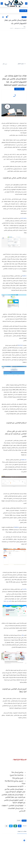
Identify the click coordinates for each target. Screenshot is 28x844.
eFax (23, 635)
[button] (20, 826)
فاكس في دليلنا (8, 601)
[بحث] (2, 3)
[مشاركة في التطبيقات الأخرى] (6, 826)
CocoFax (24, 589)
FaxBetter (16, 527)
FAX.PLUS (20, 345)
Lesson (24, 17)
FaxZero (24, 276)
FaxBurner (24, 459)
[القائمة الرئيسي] (26, 3)
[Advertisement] (14, 47)
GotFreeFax (24, 218)
